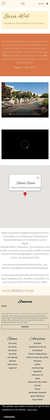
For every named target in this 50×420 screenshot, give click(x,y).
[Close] (38, 178)
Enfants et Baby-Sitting (37, 354)
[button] (5, 55)
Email (4, 306)
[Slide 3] (20, 114)
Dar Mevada (12, 357)
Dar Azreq (12, 343)
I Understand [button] (9, 417)
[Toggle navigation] (3, 3)
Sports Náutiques (37, 396)
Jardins (37, 364)
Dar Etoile (13, 347)
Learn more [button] (32, 410)
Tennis (37, 389)
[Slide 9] (40, 114)
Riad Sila (12, 361)
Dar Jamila (12, 350)
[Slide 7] (33, 114)
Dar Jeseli (12, 354)
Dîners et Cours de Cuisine (37, 357)
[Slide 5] (26, 114)
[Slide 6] (30, 114)
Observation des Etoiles (37, 382)
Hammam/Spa (37, 368)
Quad (37, 378)
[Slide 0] (10, 114)
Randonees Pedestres (37, 392)
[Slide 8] (36, 114)
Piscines (37, 385)
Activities (37, 343)
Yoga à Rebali (37, 399)
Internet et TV (37, 375)
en (43, 4)
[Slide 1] (13, 114)
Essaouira (37, 361)
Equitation (37, 371)
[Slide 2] (17, 114)
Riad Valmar (12, 364)
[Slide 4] (23, 114)
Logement (12, 368)
